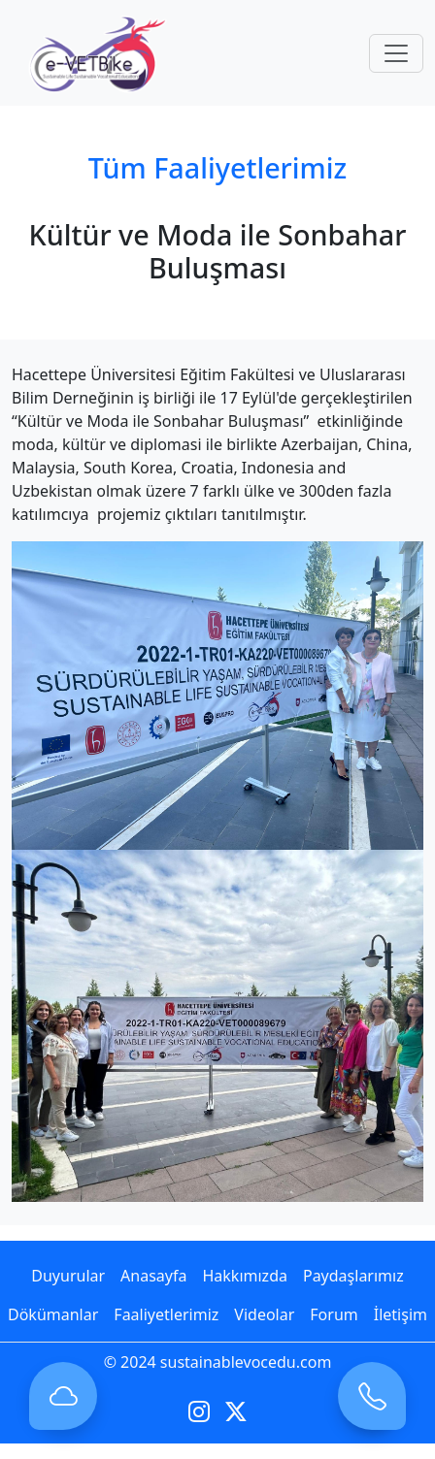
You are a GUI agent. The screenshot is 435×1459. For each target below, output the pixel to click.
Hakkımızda (244, 1275)
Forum (333, 1314)
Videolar (264, 1314)
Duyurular (68, 1275)
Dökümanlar (53, 1314)
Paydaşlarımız (353, 1275)
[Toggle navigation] (396, 53)
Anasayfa (153, 1275)
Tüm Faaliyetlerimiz (217, 167)
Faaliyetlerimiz (166, 1314)
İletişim (400, 1314)
